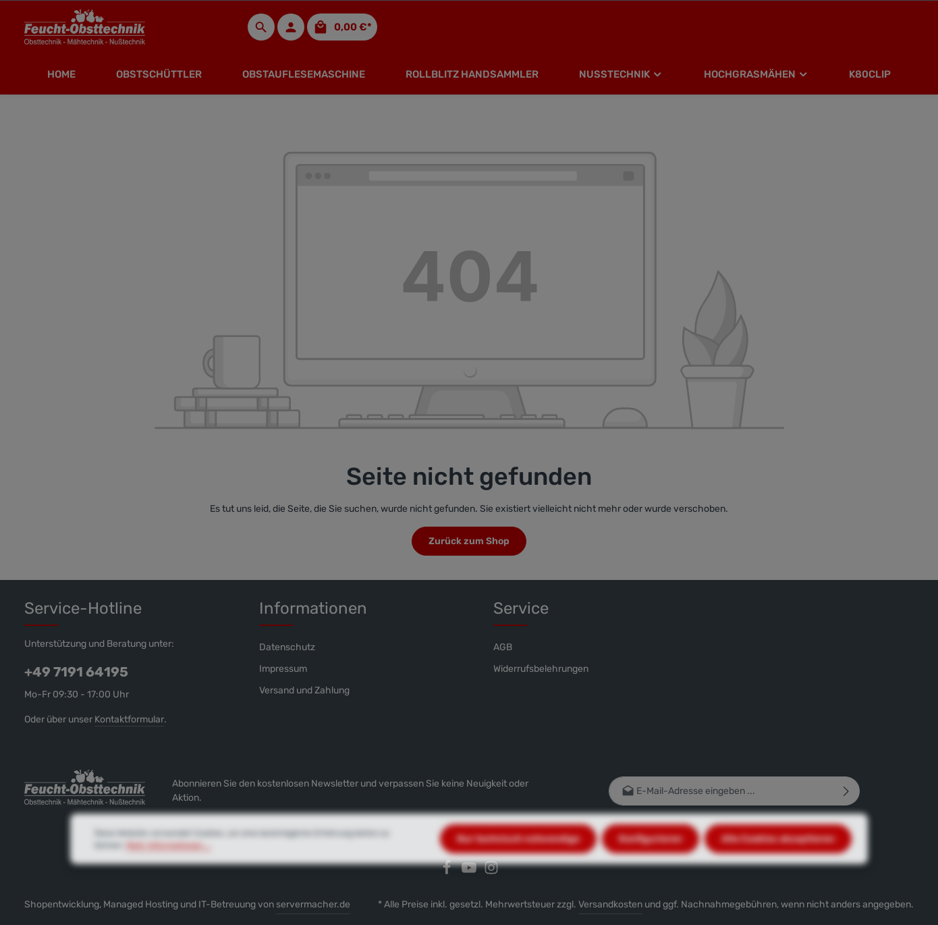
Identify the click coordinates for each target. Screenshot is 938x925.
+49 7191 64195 (76, 672)
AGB (502, 647)
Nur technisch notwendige (518, 866)
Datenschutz (287, 647)
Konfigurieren (650, 866)
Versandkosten (610, 904)
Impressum (283, 669)
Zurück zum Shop (469, 541)
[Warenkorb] (342, 27)
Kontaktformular (129, 719)
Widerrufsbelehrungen (540, 669)
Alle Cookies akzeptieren (778, 866)
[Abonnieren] (846, 790)
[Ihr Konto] (290, 27)
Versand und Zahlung (304, 690)
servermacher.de (313, 904)
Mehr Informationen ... (168, 873)
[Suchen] (261, 27)
